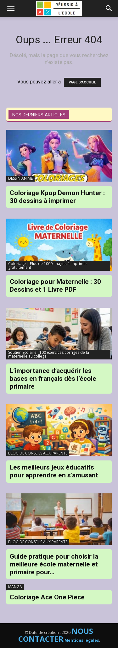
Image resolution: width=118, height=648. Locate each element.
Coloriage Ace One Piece (47, 597)
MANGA (15, 586)
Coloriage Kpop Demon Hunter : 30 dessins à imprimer (57, 196)
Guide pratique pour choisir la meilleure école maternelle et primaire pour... (54, 564)
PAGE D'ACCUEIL (82, 82)
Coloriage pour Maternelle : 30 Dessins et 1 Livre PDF (55, 285)
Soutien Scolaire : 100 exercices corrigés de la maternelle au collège (48, 354)
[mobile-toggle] (11, 8)
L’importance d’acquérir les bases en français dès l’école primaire (53, 378)
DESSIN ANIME (20, 178)
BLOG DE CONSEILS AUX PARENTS (37, 453)
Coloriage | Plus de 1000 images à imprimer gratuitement (47, 265)
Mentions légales (82, 640)
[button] (109, 8)
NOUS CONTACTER (55, 635)
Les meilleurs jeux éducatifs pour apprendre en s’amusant (54, 471)
